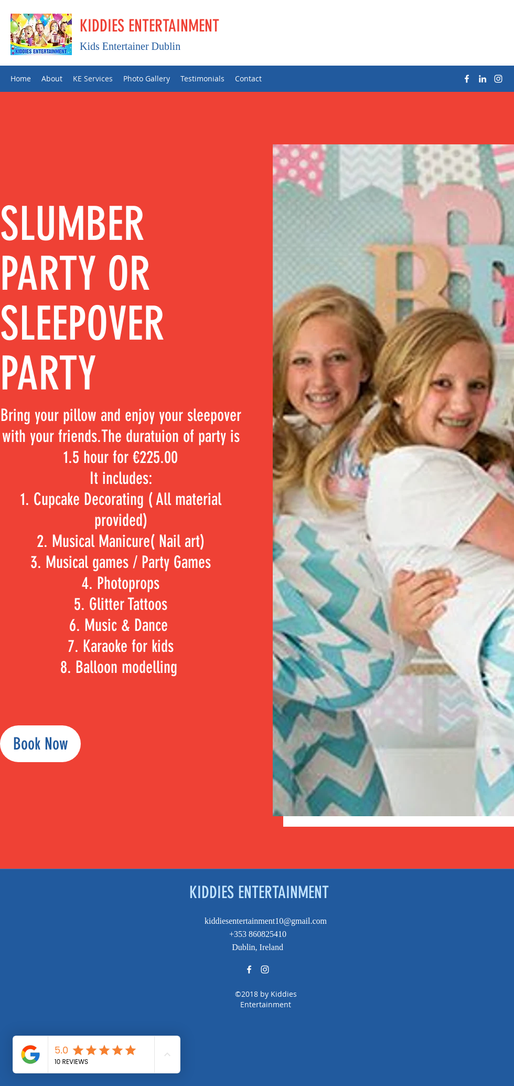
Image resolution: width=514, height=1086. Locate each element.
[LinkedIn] (482, 78)
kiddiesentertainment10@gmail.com (266, 920)
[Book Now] (40, 743)
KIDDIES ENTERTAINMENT (149, 26)
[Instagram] (498, 78)
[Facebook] (467, 78)
